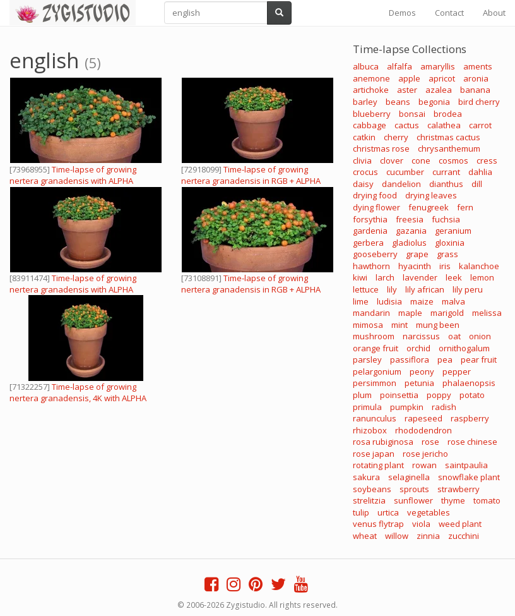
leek (454, 277)
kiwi (360, 277)
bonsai (412, 113)
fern (465, 207)
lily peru (468, 289)
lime (361, 301)
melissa (487, 312)
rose (430, 441)
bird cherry (479, 101)
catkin (364, 137)
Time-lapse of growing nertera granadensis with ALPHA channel (72, 181)
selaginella (409, 477)
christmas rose (381, 148)
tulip (361, 512)
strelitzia (369, 500)
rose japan (373, 453)
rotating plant (378, 465)
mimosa (368, 324)
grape (417, 254)
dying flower (376, 207)
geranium (453, 230)
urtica (388, 512)
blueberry (372, 113)
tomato (486, 500)
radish (444, 407)
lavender (420, 277)
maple (410, 312)
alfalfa (399, 66)
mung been (437, 324)
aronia (475, 78)
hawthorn (371, 266)
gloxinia (450, 242)
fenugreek (428, 207)
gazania (411, 230)
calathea (444, 125)
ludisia (389, 301)
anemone (371, 78)
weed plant (460, 523)
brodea (448, 113)
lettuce (366, 289)
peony (422, 371)
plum (362, 395)
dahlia (480, 172)
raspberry (470, 418)
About (494, 12)
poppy (439, 395)
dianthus (446, 184)
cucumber (405, 172)
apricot (442, 78)
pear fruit (479, 359)
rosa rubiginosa (383, 441)
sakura (366, 477)
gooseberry (375, 254)
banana (475, 89)
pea (445, 359)
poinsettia (399, 395)
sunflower (413, 500)
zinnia (428, 535)
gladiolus (409, 242)
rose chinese (472, 441)
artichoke (371, 89)
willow (396, 535)
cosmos (453, 160)
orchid (418, 348)
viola (421, 523)
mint (399, 324)
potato (472, 395)
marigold (447, 312)
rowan (424, 465)
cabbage (369, 125)
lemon (482, 277)
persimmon (374, 383)
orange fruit (375, 348)
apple (409, 78)
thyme (453, 500)
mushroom (373, 336)
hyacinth (414, 266)
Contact (449, 12)
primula (367, 407)
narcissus (421, 336)
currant (446, 172)
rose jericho (425, 453)
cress (487, 160)
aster (407, 89)
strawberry (458, 489)
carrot (480, 125)
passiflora (409, 359)
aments (477, 66)
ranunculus (374, 418)
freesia (409, 219)
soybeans (372, 489)
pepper (456, 371)
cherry (396, 137)
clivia (362, 160)
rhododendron (423, 430)
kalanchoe (479, 266)
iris (445, 266)
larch (385, 277)
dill (476, 184)
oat (454, 336)
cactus (406, 125)
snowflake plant (469, 477)
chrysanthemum (449, 148)
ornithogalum (464, 348)
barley (365, 101)
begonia (434, 101)
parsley (367, 359)
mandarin (371, 312)
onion (480, 336)
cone (420, 160)
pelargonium (377, 371)
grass (447, 254)
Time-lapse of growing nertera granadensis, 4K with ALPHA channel (77, 398)
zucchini (463, 535)
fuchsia (446, 219)
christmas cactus (448, 137)
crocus (365, 172)
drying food (375, 195)
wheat (365, 535)
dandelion (401, 184)
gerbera (368, 242)
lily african (424, 289)
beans (398, 101)
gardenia (370, 230)
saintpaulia (466, 465)
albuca (366, 66)
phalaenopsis (468, 383)
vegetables (428, 512)
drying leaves (431, 195)
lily (392, 289)
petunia (419, 383)
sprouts (414, 489)
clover (391, 160)
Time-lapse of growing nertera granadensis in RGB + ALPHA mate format (251, 181)
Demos (402, 12)
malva (453, 301)
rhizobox (370, 430)
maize (422, 301)
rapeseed (423, 418)
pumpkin (406, 407)
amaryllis (437, 66)
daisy (363, 184)
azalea (438, 89)
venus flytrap (378, 523)
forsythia (370, 219)
